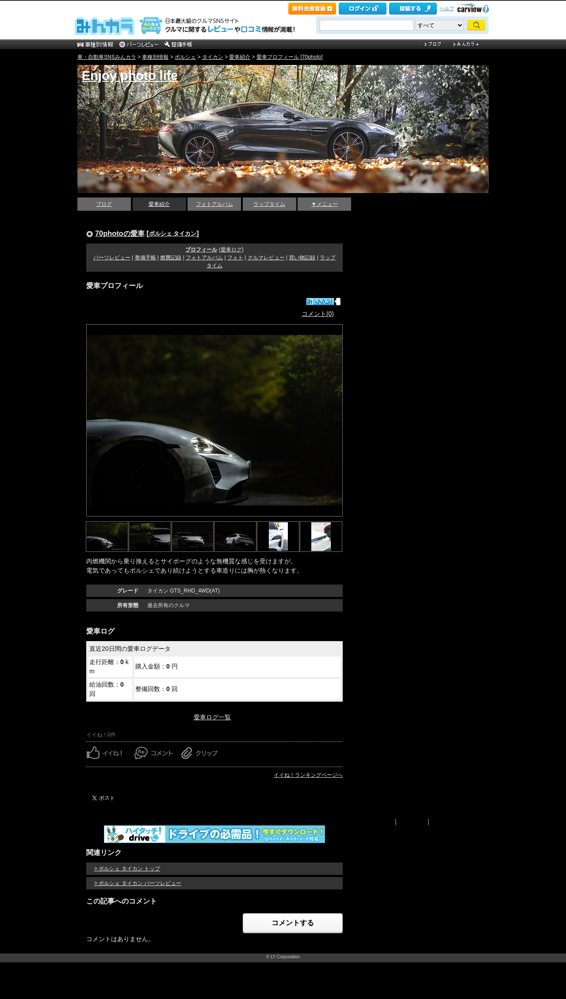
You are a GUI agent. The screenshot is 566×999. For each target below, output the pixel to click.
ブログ (104, 204)
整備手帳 (145, 257)
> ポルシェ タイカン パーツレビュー (137, 883)
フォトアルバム (214, 204)
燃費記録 (170, 257)
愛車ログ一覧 (212, 717)
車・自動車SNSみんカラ (106, 57)
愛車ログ (231, 250)
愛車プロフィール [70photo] (289, 57)
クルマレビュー (266, 257)
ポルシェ (185, 57)
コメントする (293, 923)
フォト (235, 257)
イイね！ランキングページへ (308, 775)
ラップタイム (269, 204)
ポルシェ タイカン (173, 233)
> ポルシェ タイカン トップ (127, 869)
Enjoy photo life (130, 75)
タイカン (212, 57)
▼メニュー (324, 204)
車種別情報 (155, 57)
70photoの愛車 (120, 233)
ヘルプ (447, 8)
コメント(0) (318, 313)
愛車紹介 (239, 57)
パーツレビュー (111, 257)
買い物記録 (302, 257)
